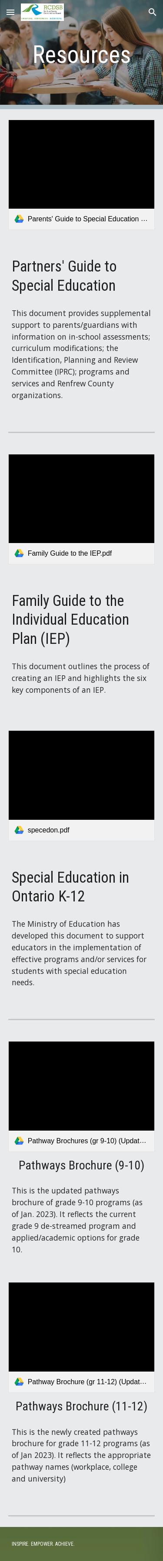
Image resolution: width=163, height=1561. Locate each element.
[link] (81, 175)
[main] (81, 54)
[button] (10, 12)
